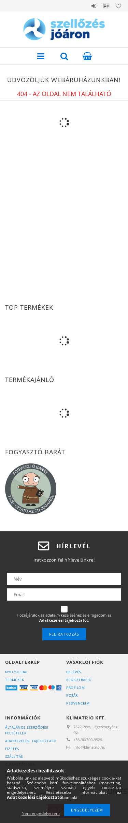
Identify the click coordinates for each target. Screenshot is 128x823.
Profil (106, 6)
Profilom (75, 687)
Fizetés (12, 748)
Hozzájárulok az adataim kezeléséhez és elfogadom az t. (64, 617)
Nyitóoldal (16, 672)
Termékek (14, 679)
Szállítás (14, 756)
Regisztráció (78, 679)
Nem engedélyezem (41, 813)
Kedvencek (118, 6)
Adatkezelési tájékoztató (30, 740)
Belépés (94, 6)
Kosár (72, 695)
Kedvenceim (77, 703)
